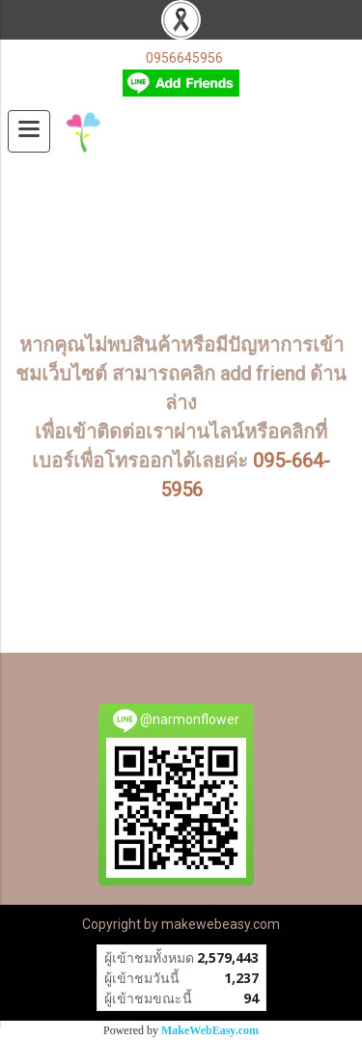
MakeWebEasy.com (210, 1030)
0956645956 (184, 58)
